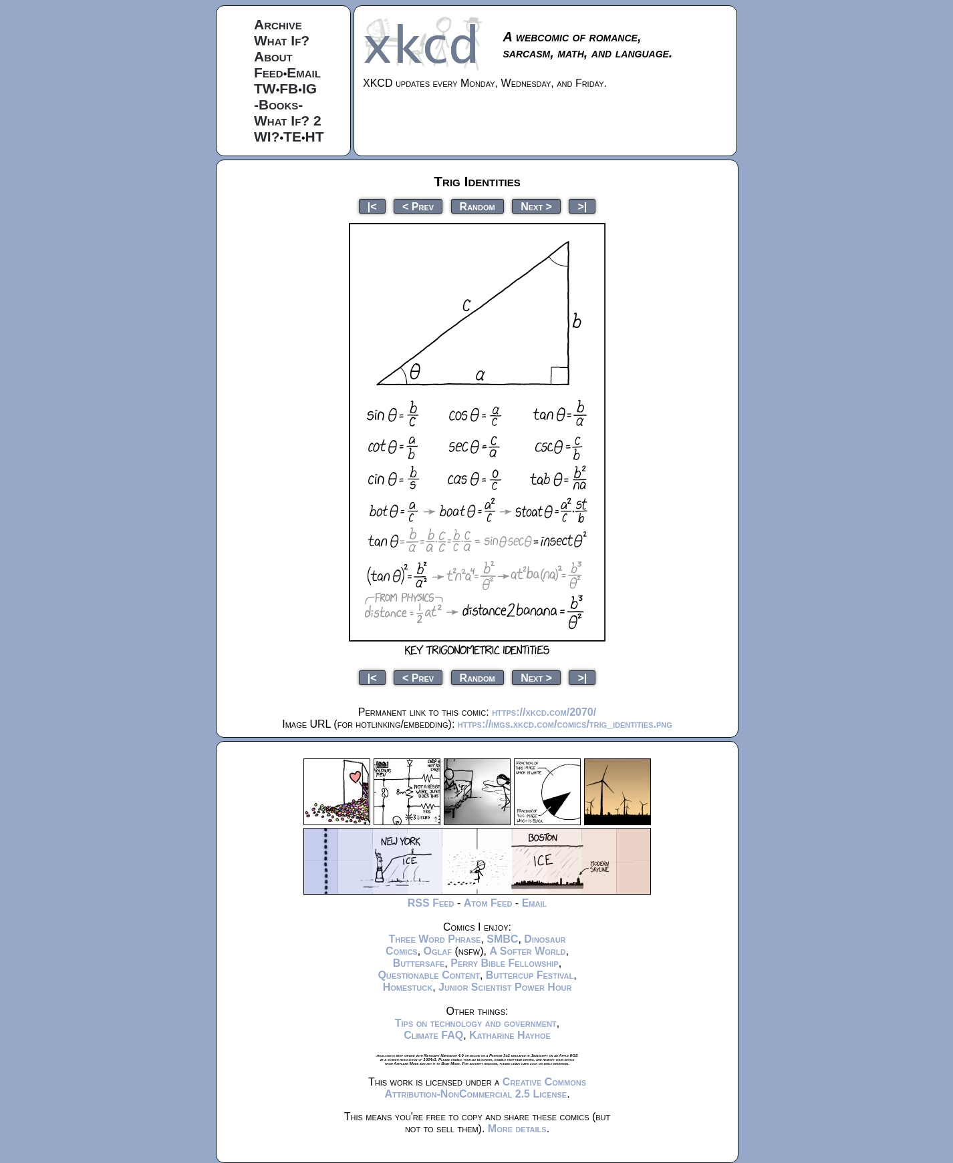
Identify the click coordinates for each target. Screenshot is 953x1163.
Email (304, 72)
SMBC (502, 939)
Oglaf (438, 951)
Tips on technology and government (476, 1023)
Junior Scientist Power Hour (504, 987)
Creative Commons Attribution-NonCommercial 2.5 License (485, 1088)
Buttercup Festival (529, 975)
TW (265, 88)
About (273, 56)
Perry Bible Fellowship (504, 963)
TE (292, 136)
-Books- (278, 104)
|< (372, 206)
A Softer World (527, 951)
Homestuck (408, 987)
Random (477, 206)
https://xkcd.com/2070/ (544, 712)
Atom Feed (488, 903)
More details (517, 1128)
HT (314, 136)
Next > (536, 206)
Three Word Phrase (434, 939)
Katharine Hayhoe (510, 1035)
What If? (281, 40)
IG (309, 88)
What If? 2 (287, 120)
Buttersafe (419, 963)
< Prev (418, 206)
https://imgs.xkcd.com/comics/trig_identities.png (565, 724)
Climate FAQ (433, 1035)
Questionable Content (429, 975)
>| (582, 206)
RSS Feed (431, 903)
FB (288, 88)
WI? (266, 136)
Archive (278, 24)
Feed (268, 72)
